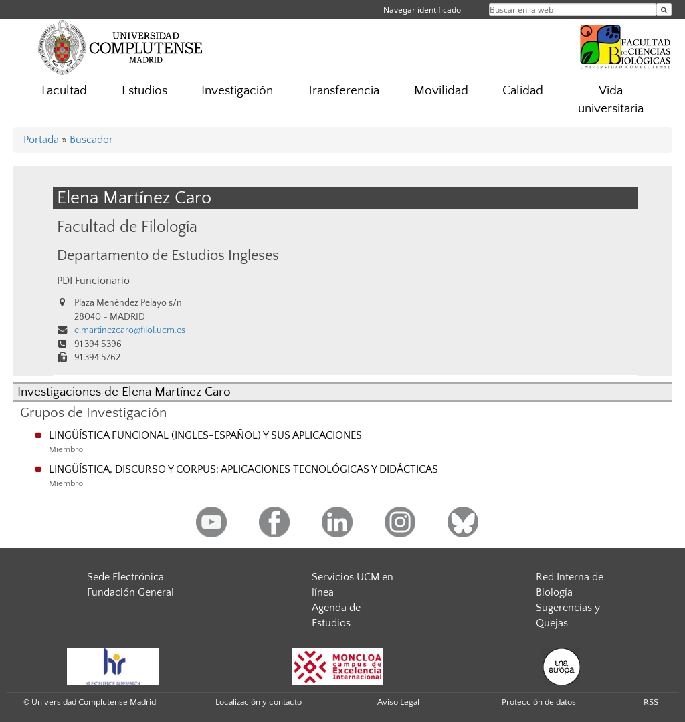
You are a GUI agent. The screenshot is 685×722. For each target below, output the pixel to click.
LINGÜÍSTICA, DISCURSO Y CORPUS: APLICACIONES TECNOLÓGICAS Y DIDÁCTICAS (243, 469)
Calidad (522, 91)
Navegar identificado (422, 9)
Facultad (64, 91)
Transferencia (343, 91)
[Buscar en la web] (664, 9)
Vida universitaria (611, 100)
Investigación (237, 91)
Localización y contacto (258, 702)
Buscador (91, 140)
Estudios (144, 91)
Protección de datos (539, 702)
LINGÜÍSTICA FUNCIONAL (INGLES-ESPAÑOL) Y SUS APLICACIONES (205, 435)
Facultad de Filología (127, 227)
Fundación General (130, 592)
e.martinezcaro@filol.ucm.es (129, 330)
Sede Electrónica (125, 577)
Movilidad (441, 91)
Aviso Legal (398, 702)
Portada (41, 140)
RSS (651, 702)
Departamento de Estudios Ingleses (168, 256)
